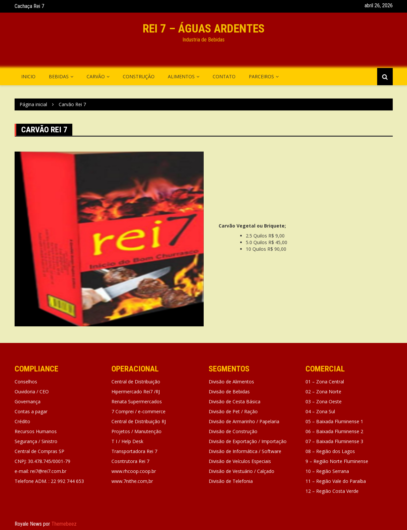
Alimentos (181, 76)
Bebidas (59, 76)
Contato (224, 76)
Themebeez (64, 524)
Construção (139, 76)
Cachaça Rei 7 (29, 6)
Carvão (96, 76)
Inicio (28, 76)
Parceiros (261, 76)
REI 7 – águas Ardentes (204, 28)
